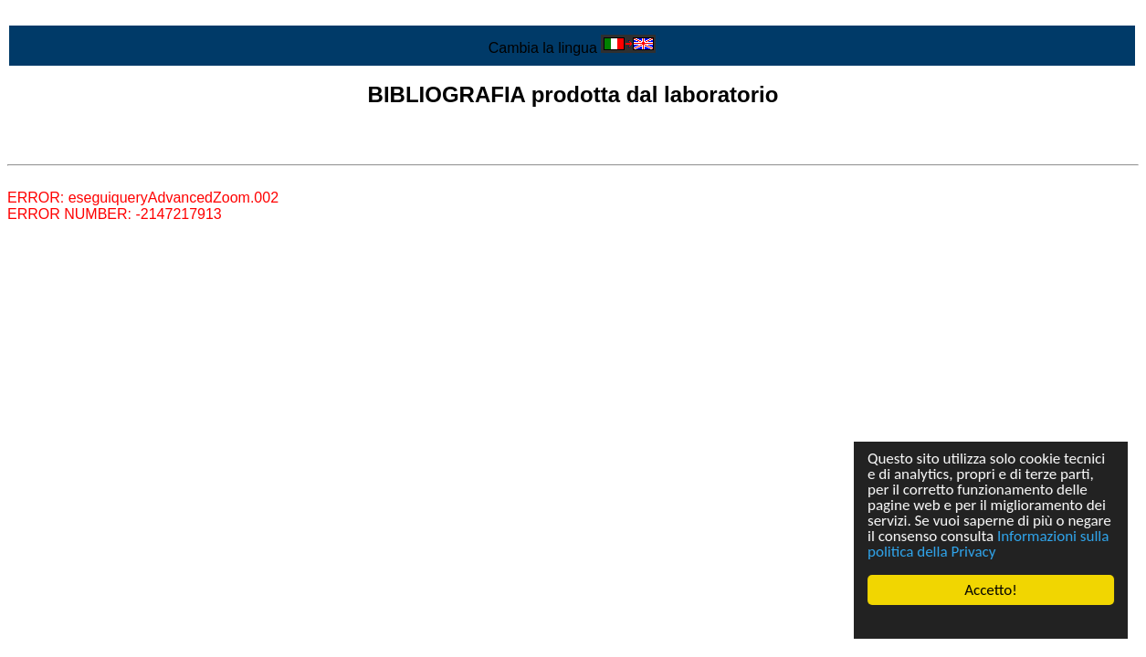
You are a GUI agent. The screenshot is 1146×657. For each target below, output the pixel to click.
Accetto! (990, 590)
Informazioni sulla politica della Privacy (988, 544)
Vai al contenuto (59, 15)
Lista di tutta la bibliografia (91, 148)
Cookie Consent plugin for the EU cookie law (990, 621)
